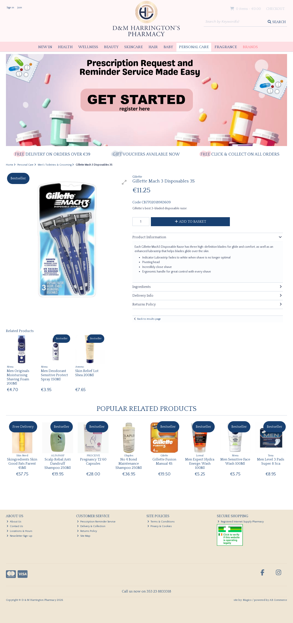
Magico (247, 600)
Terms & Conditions (161, 521)
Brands (250, 47)
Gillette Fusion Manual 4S (164, 461)
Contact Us (15, 526)
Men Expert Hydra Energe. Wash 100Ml (199, 463)
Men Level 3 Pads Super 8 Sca (270, 461)
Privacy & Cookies (159, 526)
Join (19, 7)
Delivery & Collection (91, 526)
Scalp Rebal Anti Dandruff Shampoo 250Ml (57, 463)
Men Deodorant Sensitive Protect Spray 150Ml (54, 375)
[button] (124, 182)
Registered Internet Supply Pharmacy (241, 521)
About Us (14, 521)
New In (45, 47)
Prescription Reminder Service (96, 521)
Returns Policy (87, 531)
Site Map (83, 536)
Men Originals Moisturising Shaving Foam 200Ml (18, 377)
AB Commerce (278, 600)
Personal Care (194, 47)
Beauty (111, 47)
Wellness (88, 47)
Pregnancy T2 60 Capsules (93, 461)
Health (65, 47)
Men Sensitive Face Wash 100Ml (235, 461)
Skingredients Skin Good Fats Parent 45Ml (22, 463)
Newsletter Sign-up (19, 536)
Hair (153, 47)
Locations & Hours (19, 531)
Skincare (133, 47)
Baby (168, 47)
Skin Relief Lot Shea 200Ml (87, 373)
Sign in (10, 7)
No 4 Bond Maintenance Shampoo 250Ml (128, 463)
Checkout (275, 9)
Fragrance (225, 47)
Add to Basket (190, 222)
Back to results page (149, 319)
